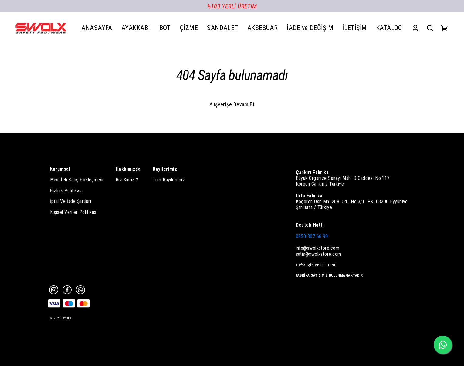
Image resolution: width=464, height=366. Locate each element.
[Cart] (444, 28)
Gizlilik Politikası (66, 190)
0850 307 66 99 (312, 236)
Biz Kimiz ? (127, 180)
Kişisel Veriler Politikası (74, 212)
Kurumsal (60, 169)
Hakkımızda (128, 169)
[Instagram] (53, 289)
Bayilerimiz (165, 169)
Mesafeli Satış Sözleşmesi (76, 180)
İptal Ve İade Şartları (70, 201)
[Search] (430, 28)
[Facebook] (67, 289)
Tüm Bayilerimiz (169, 180)
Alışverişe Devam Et (232, 104)
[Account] (415, 28)
